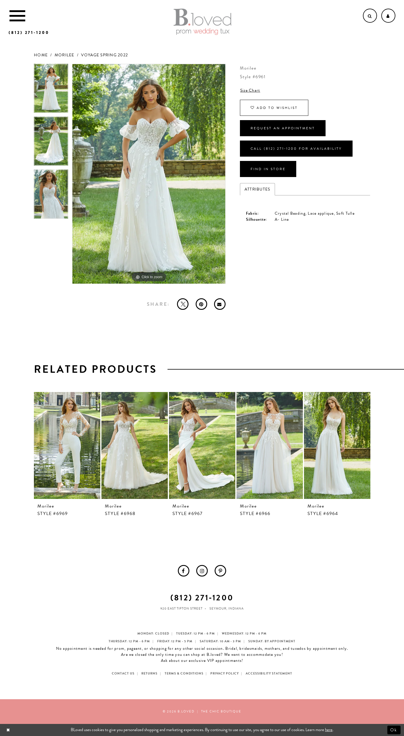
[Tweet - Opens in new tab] (182, 304)
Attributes (257, 189)
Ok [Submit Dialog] (394, 730)
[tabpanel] (51, 90)
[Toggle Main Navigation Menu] (17, 16)
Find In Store (268, 169)
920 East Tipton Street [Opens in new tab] (181, 608)
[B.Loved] (203, 22)
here (328, 730)
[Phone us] (29, 32)
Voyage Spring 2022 (104, 55)
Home (41, 55)
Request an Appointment (283, 128)
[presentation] (67, 445)
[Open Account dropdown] (388, 16)
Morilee (64, 55)
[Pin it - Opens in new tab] (201, 304)
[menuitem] (183, 570)
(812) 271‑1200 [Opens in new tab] (201, 598)
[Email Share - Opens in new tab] (220, 304)
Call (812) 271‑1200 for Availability (296, 148)
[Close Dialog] (8, 730)
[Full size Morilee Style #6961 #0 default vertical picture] (148, 174)
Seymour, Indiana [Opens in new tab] (226, 608)
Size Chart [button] (250, 90)
